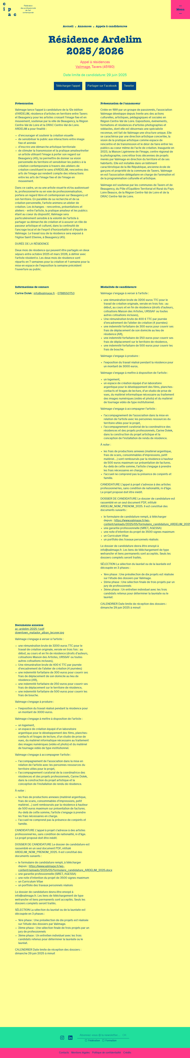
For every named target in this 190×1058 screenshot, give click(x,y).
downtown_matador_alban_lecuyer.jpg (39, 632)
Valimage (83, 67)
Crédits (127, 1053)
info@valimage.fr (44, 293)
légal (80, 1053)
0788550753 (66, 293)
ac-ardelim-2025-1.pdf (29, 629)
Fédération (94, 1041)
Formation (110, 1041)
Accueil (67, 26)
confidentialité (106, 1053)
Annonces (85, 26)
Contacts (64, 1053)
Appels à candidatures (112, 26)
